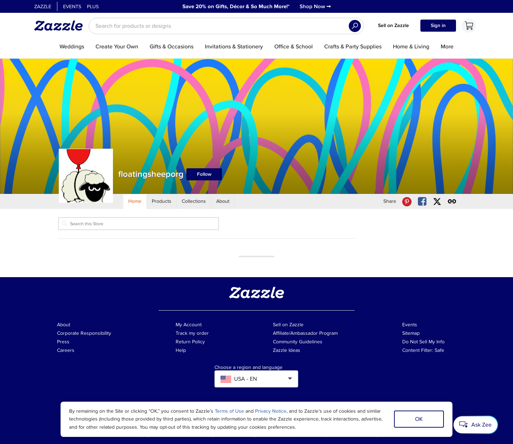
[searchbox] (226, 26)
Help (181, 350)
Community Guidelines (297, 342)
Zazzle (42, 7)
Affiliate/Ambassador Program (305, 333)
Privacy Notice (270, 411)
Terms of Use (229, 411)
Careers (65, 350)
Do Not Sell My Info (423, 342)
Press (63, 342)
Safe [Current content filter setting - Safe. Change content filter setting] (439, 350)
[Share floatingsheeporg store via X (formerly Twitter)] (437, 201)
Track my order (192, 333)
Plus (93, 7)
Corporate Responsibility (84, 333)
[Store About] (223, 201)
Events (72, 7)
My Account (189, 325)
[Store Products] (162, 201)
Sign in (438, 25)
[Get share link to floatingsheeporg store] (452, 201)
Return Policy (190, 342)
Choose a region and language (248, 367)
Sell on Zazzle (393, 25)
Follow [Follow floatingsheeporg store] (204, 174)
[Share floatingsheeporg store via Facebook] (422, 201)
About (63, 325)
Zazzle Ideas (286, 350)
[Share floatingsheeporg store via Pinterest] (407, 201)
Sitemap (411, 333)
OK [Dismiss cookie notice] (419, 419)
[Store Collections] (194, 201)
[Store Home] (135, 201)
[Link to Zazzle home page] (61, 25)
